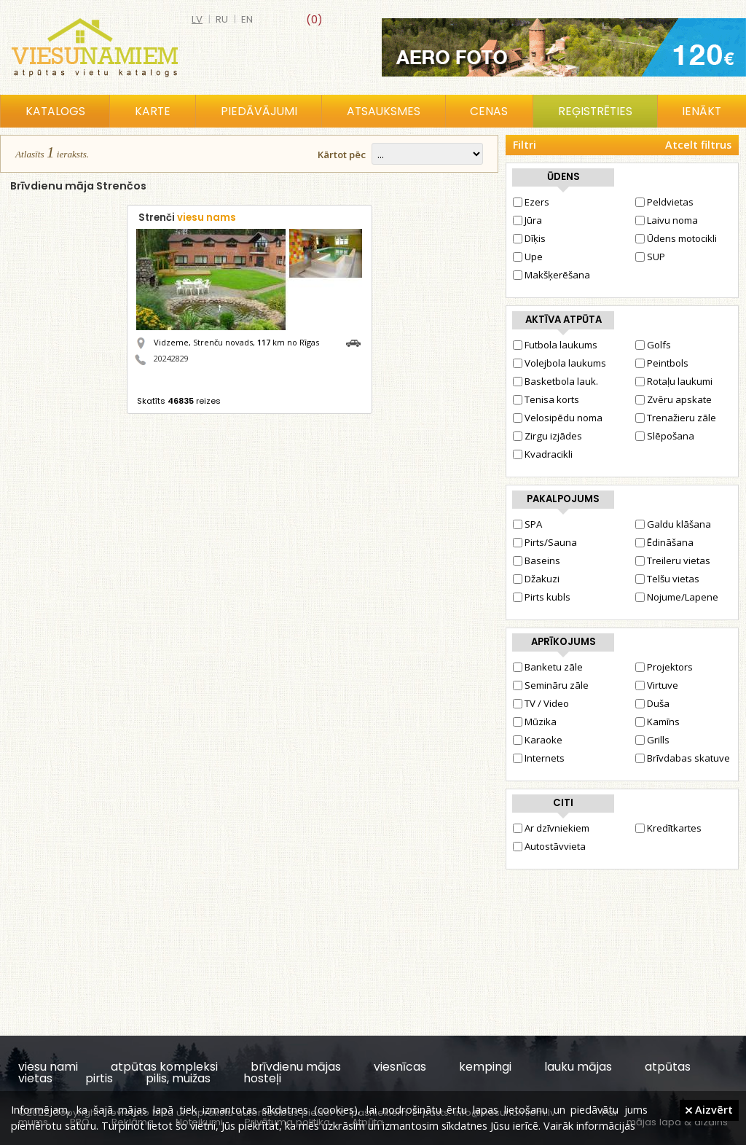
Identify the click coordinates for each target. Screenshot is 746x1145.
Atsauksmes (383, 111)
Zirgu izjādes (547, 435)
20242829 (171, 358)
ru (222, 19)
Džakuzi (536, 578)
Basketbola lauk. (555, 381)
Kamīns (657, 721)
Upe (528, 256)
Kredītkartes (668, 828)
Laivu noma (666, 220)
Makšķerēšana (551, 274)
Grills (652, 739)
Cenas (489, 111)
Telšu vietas (667, 578)
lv (197, 19)
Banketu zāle (548, 666)
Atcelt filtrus (698, 145)
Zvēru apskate (673, 399)
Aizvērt (709, 1109)
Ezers (531, 201)
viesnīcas (400, 1066)
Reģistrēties (595, 111)
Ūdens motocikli (676, 238)
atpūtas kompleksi (164, 1066)
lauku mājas (578, 1066)
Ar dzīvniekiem (551, 828)
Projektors (664, 666)
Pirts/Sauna (545, 542)
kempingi (485, 1066)
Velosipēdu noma (557, 417)
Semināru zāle (551, 685)
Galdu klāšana (673, 524)
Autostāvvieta (549, 846)
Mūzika (535, 721)
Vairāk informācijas (589, 1125)
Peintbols (661, 363)
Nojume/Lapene (676, 596)
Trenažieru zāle (675, 417)
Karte (152, 111)
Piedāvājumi (259, 111)
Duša (652, 703)
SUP (650, 256)
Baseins (536, 560)
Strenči (187, 217)
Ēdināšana (664, 542)
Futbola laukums (555, 344)
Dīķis (529, 238)
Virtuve (656, 685)
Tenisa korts (546, 399)
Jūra (527, 220)
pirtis (99, 1078)
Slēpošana (664, 435)
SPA (527, 524)
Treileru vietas (672, 560)
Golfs (653, 344)
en (247, 19)
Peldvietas (664, 201)
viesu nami (48, 1066)
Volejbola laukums (559, 363)
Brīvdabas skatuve (682, 758)
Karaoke (537, 739)
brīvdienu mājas (296, 1066)
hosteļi (262, 1078)
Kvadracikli (543, 454)
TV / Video (541, 703)
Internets (539, 758)
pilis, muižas (178, 1078)
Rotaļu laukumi (673, 381)
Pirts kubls (541, 596)
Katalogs (55, 111)
